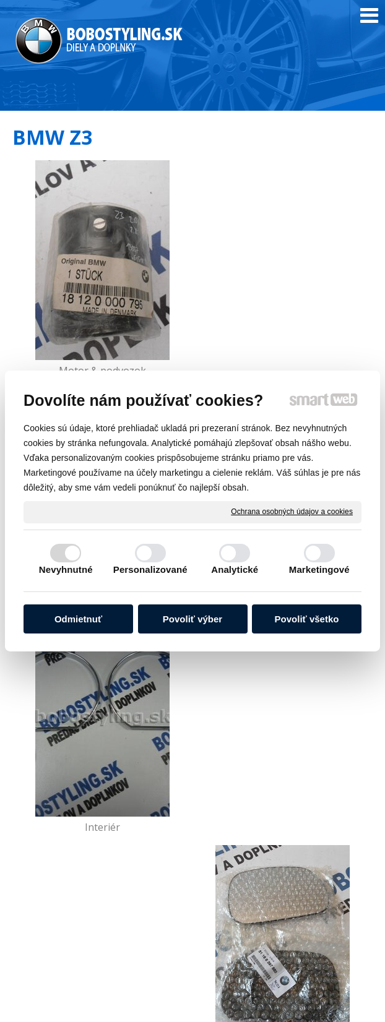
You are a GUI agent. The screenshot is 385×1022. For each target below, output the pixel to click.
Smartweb (352, 992)
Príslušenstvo (284, 827)
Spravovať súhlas (257, 1004)
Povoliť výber (192, 619)
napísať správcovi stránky (242, 992)
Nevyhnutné (66, 569)
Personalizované (150, 569)
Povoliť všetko (307, 619)
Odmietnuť (78, 619)
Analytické (234, 569)
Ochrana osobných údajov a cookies (292, 511)
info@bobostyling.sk (247, 938)
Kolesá (100, 827)
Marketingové (319, 569)
